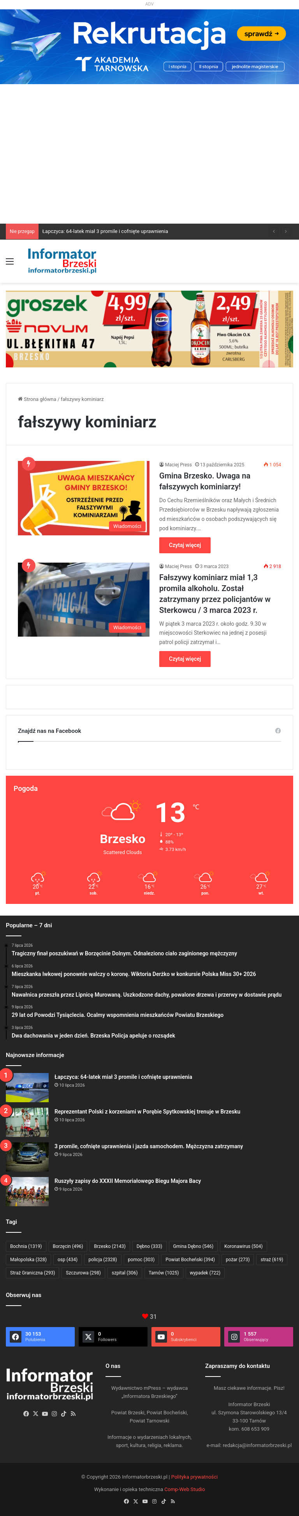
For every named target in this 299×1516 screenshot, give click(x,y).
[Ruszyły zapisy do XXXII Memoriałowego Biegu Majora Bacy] (27, 1191)
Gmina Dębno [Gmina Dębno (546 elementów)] (193, 1246)
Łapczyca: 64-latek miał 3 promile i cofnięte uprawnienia (105, 231)
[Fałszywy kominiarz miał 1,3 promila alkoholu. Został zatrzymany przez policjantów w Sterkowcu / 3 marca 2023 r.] (84, 600)
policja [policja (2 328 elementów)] (102, 1259)
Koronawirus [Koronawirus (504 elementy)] (243, 1246)
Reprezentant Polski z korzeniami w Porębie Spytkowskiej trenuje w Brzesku (147, 1111)
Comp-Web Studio (184, 1489)
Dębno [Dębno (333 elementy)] (149, 1246)
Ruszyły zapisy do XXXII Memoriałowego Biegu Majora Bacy (128, 1181)
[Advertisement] (149, 165)
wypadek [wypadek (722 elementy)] (205, 1273)
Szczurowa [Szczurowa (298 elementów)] (83, 1273)
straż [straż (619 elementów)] (271, 1259)
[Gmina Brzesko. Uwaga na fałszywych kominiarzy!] (84, 498)
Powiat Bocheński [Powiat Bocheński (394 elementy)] (190, 1259)
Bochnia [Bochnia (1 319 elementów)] (26, 1246)
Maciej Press (178, 465)
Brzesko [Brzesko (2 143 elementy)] (109, 1246)
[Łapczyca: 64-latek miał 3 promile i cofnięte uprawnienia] (27, 1087)
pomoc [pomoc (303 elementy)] (141, 1259)
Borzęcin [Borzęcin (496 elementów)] (68, 1246)
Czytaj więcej (185, 545)
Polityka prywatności (194, 1477)
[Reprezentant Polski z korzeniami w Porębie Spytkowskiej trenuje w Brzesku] (27, 1122)
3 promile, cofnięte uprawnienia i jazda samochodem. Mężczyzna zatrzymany (149, 1146)
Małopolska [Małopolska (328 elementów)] (28, 1259)
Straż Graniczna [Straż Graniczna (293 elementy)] (32, 1273)
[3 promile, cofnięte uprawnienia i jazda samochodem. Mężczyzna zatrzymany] (27, 1157)
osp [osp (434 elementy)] (67, 1259)
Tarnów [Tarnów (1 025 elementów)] (164, 1273)
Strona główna (37, 399)
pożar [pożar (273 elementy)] (238, 1259)
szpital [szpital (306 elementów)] (125, 1273)
